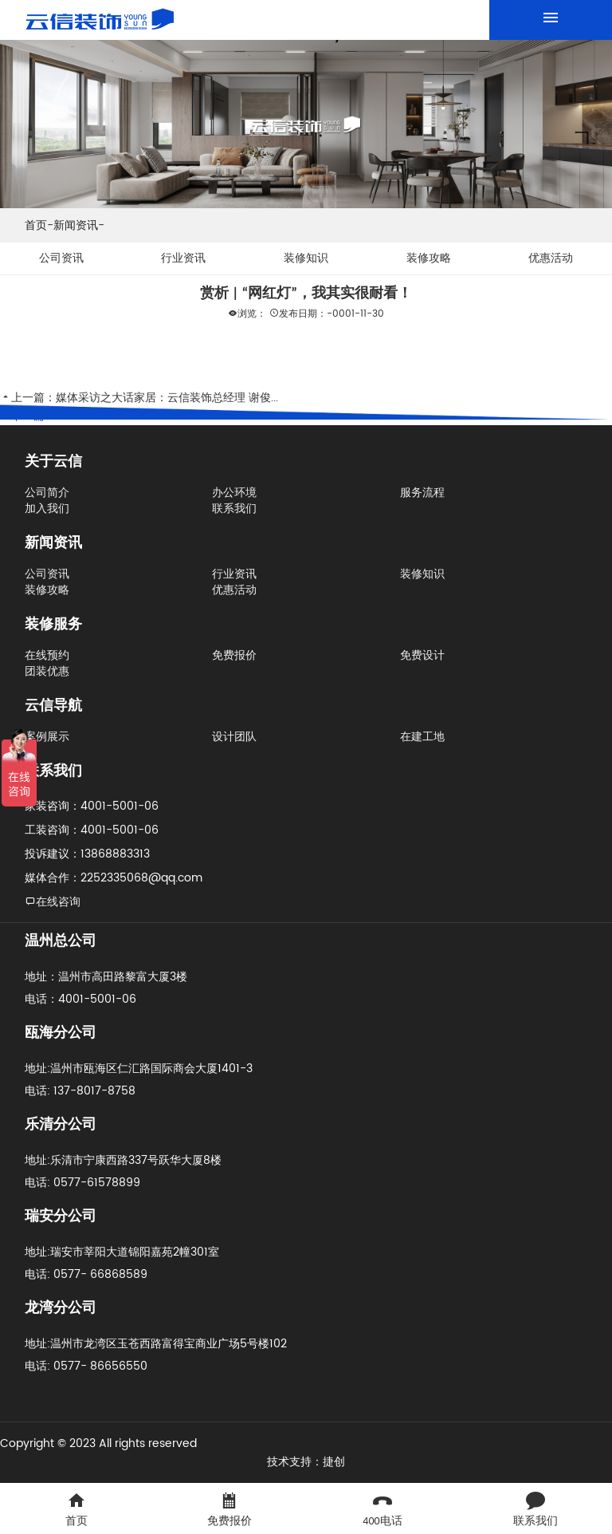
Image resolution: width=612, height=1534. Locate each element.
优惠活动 (550, 258)
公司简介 (47, 492)
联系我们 (234, 508)
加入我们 (47, 508)
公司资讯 (61, 258)
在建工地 (422, 737)
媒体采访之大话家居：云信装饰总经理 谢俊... (167, 397)
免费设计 (422, 655)
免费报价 (234, 655)
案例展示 (47, 737)
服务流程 (422, 492)
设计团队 (234, 737)
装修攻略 (428, 258)
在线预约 (47, 655)
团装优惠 (47, 671)
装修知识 (306, 258)
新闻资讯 (75, 225)
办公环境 (234, 492)
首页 (36, 225)
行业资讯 (183, 258)
